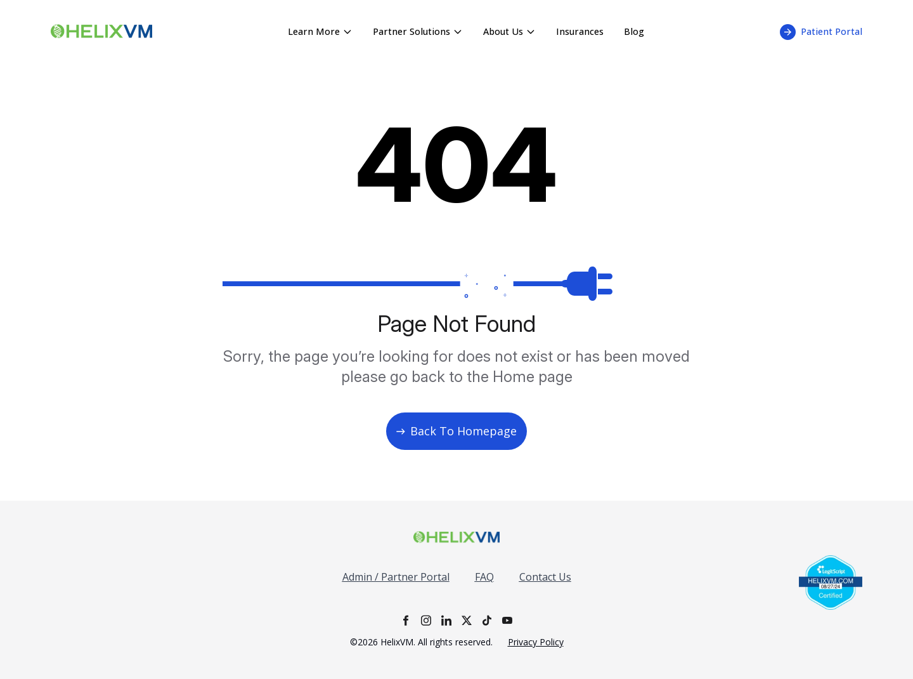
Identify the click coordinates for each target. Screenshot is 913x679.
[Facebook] (406, 620)
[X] (466, 620)
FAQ (484, 577)
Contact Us (545, 577)
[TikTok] (487, 620)
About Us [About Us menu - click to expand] (509, 31)
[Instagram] (426, 620)
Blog (634, 31)
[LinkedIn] (446, 620)
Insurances (580, 31)
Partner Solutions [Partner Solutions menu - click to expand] (418, 31)
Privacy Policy (536, 642)
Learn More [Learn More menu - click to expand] (320, 31)
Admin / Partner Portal (396, 577)
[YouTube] (507, 620)
